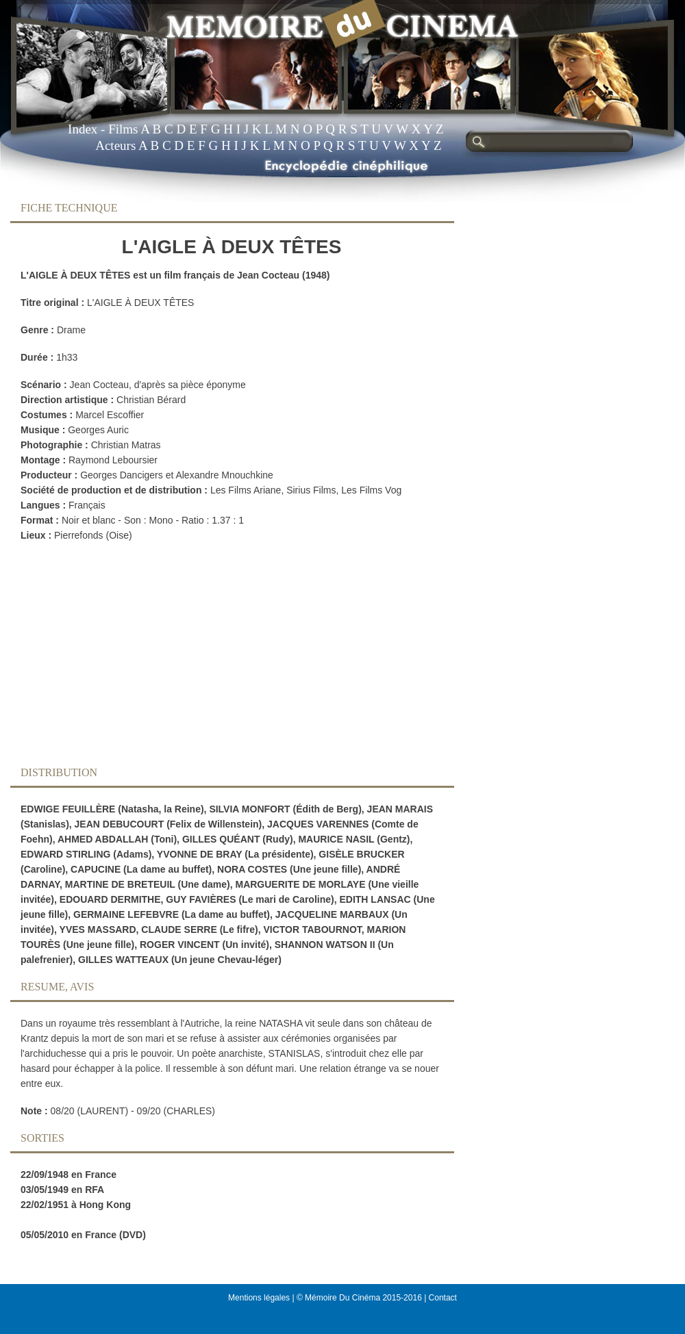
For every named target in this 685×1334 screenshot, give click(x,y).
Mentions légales (259, 1298)
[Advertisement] (221, 658)
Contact (443, 1298)
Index (82, 129)
